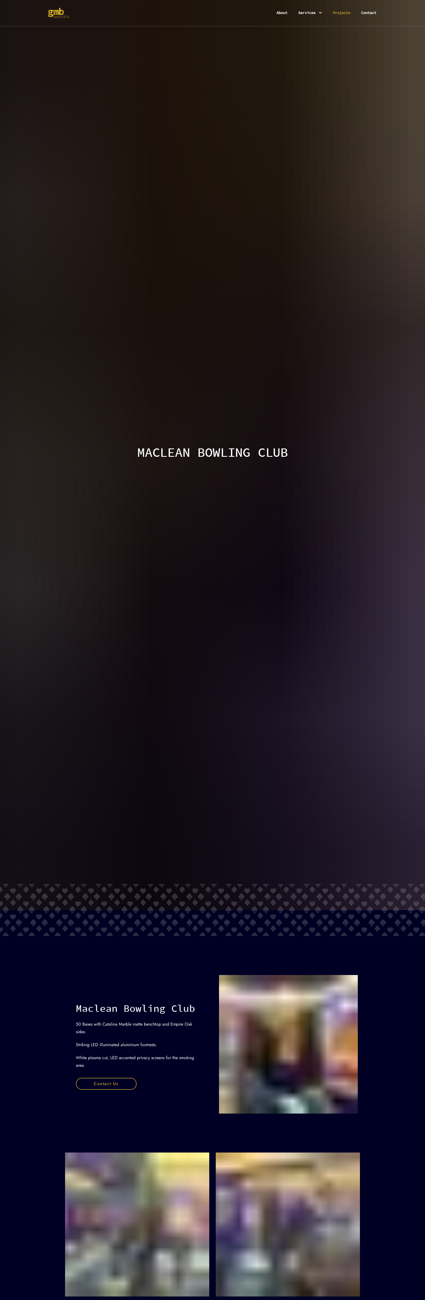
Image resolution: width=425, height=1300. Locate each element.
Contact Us (106, 1084)
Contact (368, 12)
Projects (341, 12)
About (281, 12)
